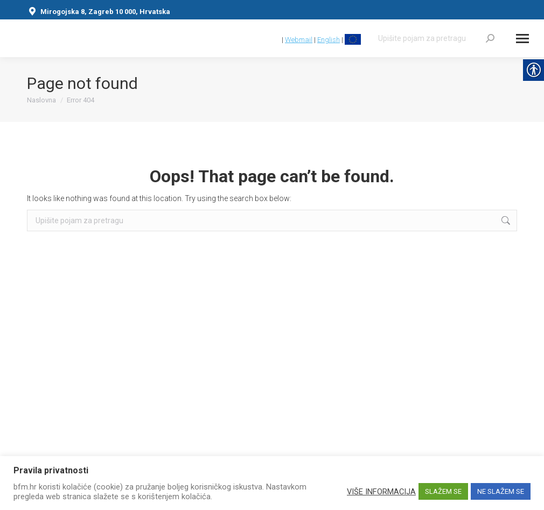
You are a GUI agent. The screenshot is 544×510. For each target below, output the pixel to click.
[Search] (436, 38)
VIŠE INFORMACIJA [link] (381, 492)
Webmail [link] (298, 40)
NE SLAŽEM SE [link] (500, 491)
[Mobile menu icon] (522, 38)
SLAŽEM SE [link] (443, 491)
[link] (275, 40)
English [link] (328, 40)
